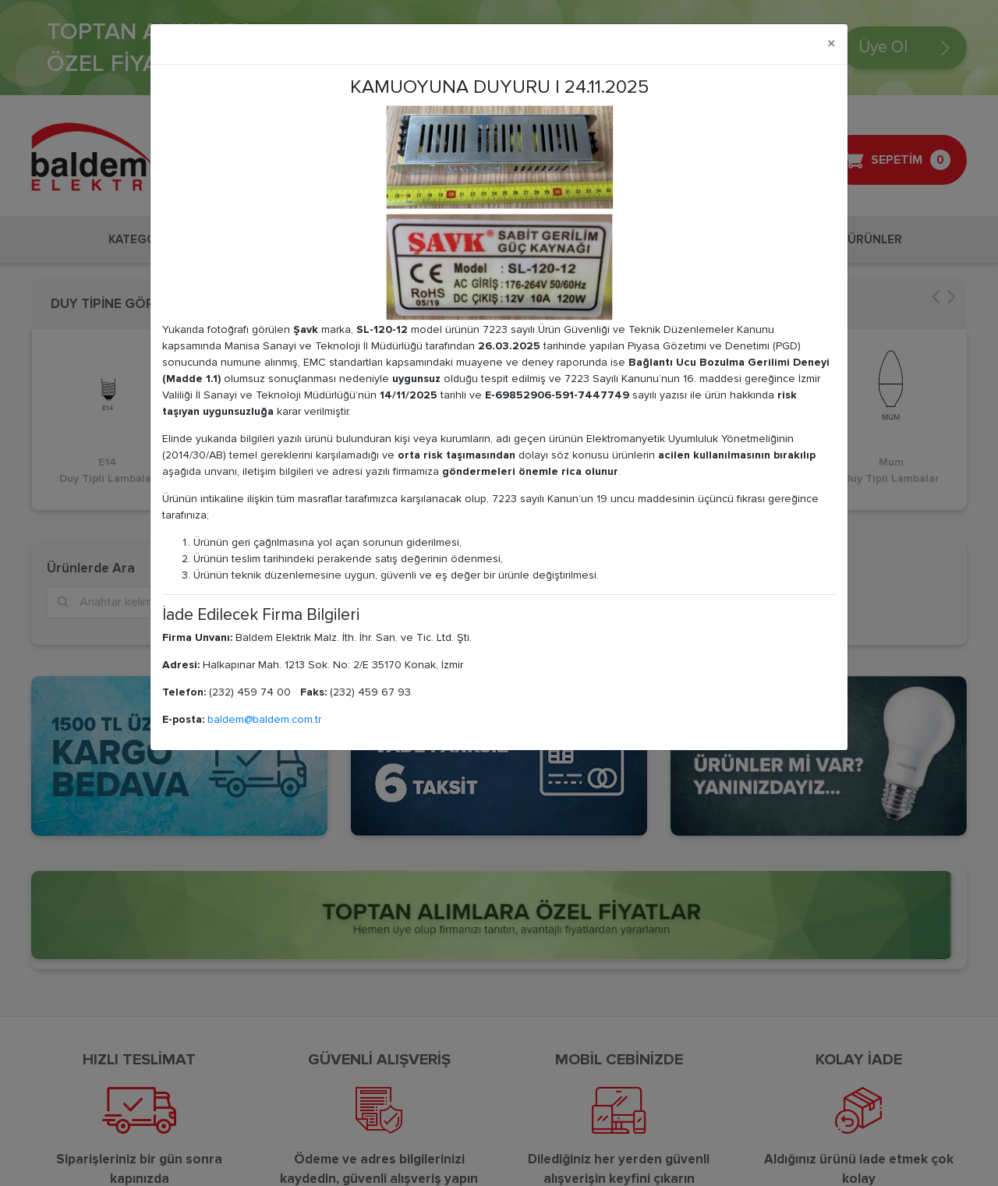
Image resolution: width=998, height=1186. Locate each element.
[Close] (831, 44)
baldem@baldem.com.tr (264, 719)
